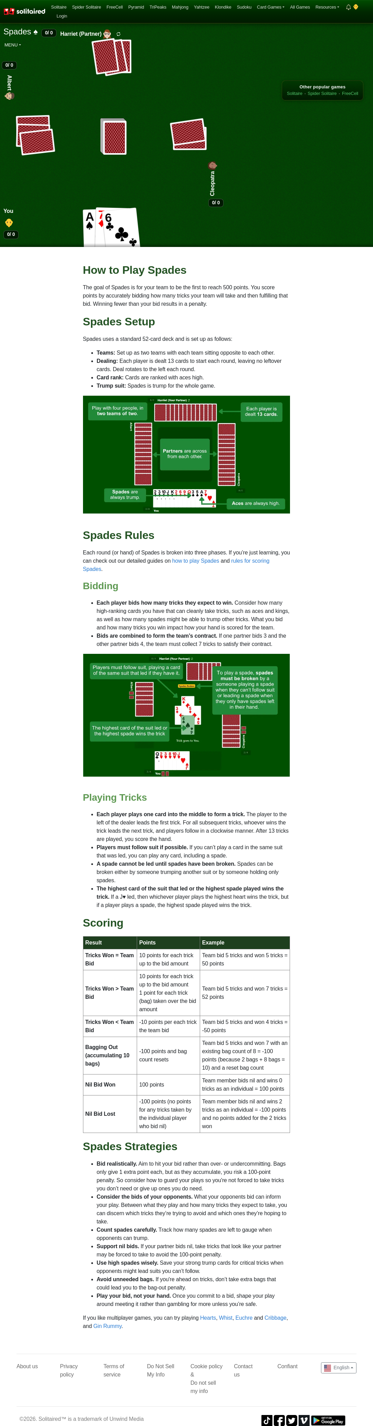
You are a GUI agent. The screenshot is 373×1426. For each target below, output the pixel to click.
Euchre (243, 1318)
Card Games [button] (269, 7)
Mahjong (180, 7)
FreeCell (114, 7)
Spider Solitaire (86, 7)
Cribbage (276, 1318)
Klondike (223, 7)
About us (27, 1366)
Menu (11, 44)
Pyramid (136, 7)
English (337, 1368)
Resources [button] (325, 7)
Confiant (287, 1366)
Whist (225, 1318)
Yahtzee (201, 7)
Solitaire (58, 7)
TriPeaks (157, 7)
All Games (300, 7)
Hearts (208, 1318)
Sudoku (244, 7)
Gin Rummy (107, 1326)
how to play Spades (195, 561)
